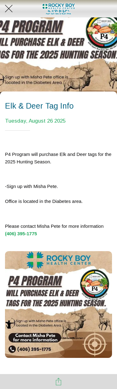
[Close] (8, 8)
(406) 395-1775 (21, 233)
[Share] (58, 381)
